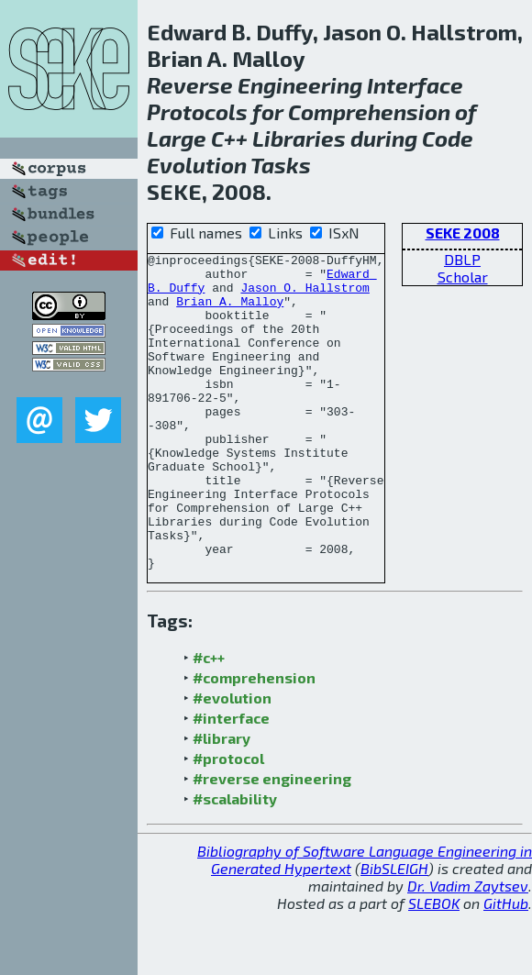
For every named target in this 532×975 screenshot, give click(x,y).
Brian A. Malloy (229, 312)
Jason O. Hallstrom (304, 295)
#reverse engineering (272, 841)
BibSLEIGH (394, 931)
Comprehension (369, 111)
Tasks (280, 164)
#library (221, 801)
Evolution (197, 164)
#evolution (232, 761)
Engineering (300, 85)
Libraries (299, 138)
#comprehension (254, 740)
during (383, 138)
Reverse (190, 85)
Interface (415, 85)
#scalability (235, 861)
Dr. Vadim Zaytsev (467, 949)
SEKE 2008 (463, 232)
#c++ (209, 720)
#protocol (228, 821)
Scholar (463, 276)
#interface (231, 781)
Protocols (197, 111)
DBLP (462, 259)
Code (447, 138)
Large (176, 138)
